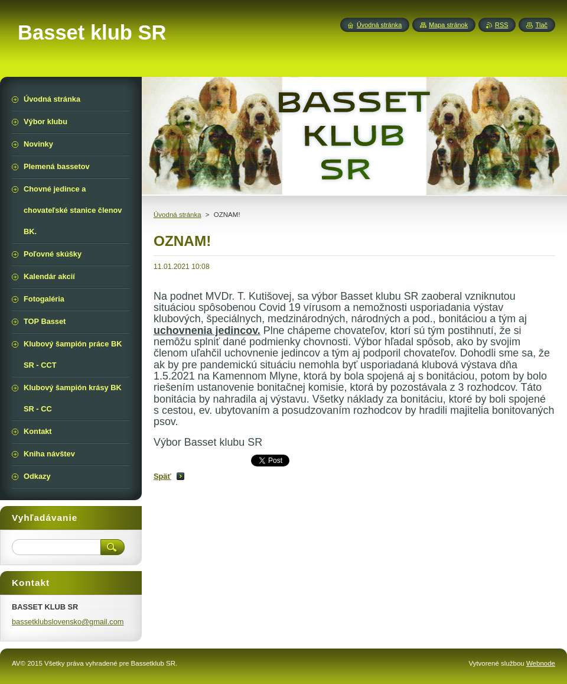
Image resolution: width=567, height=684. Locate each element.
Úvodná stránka (177, 214)
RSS (501, 24)
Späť (162, 476)
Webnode (540, 663)
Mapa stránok (448, 24)
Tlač (541, 24)
